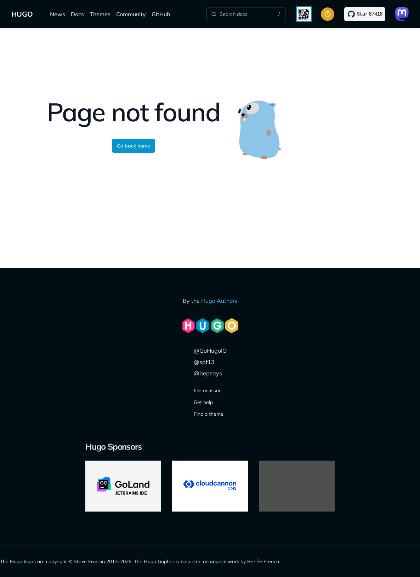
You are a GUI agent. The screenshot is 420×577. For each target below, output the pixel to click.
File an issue (208, 390)
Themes (100, 14)
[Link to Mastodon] (402, 14)
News (57, 14)
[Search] (245, 14)
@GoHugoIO (210, 350)
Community (131, 14)
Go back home (133, 146)
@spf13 (204, 361)
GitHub (161, 14)
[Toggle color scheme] (327, 14)
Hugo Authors (219, 300)
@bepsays (208, 373)
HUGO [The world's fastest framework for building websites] (22, 14)
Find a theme (208, 414)
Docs (77, 14)
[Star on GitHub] (364, 14)
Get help (203, 402)
